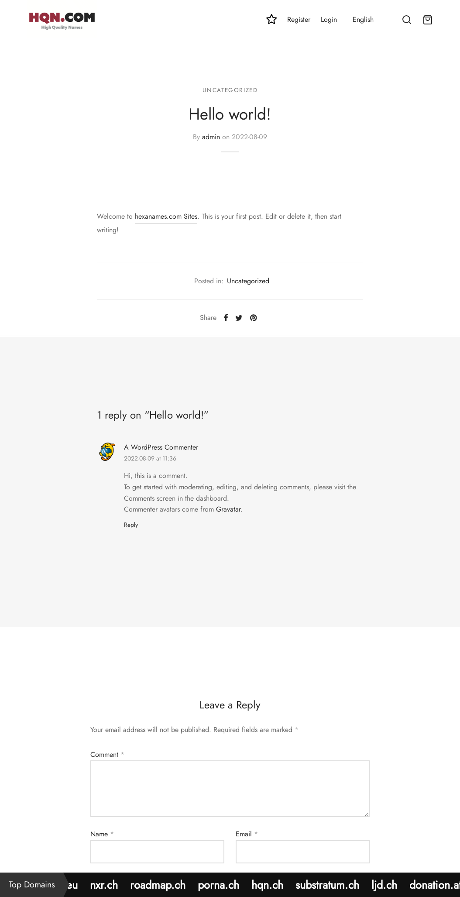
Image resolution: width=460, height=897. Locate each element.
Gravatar (228, 509)
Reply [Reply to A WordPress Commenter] (131, 524)
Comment (107, 754)
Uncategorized (230, 90)
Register (298, 19)
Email (247, 834)
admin (211, 137)
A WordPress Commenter (161, 447)
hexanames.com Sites (166, 216)
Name (102, 834)
